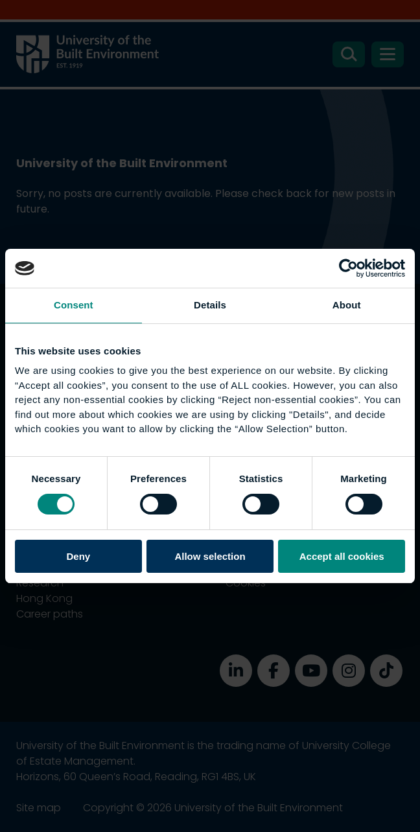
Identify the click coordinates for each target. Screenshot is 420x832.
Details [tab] (210, 304)
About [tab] (346, 304)
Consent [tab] (73, 304)
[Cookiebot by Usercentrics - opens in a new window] (348, 268)
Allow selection (209, 556)
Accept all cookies (341, 556)
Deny (78, 556)
